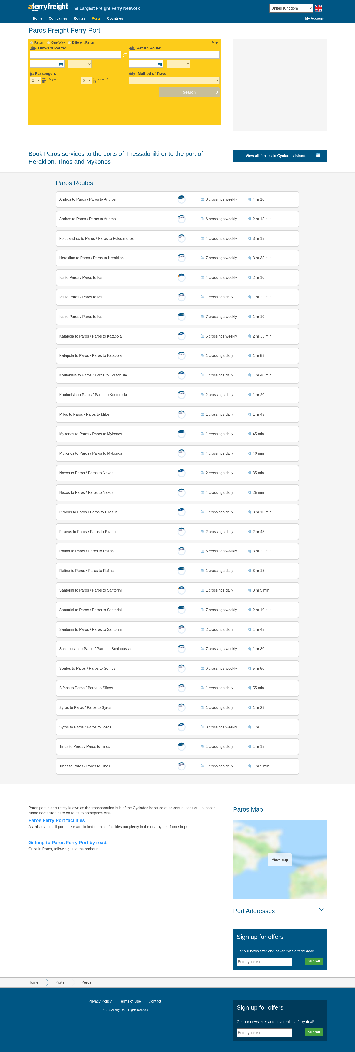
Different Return (83, 42)
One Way (58, 42)
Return (39, 42)
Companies (58, 18)
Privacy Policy (100, 1001)
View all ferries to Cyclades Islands (277, 156)
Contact (154, 1001)
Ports (96, 18)
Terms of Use (130, 1001)
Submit (314, 961)
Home (37, 18)
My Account (314, 18)
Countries (115, 18)
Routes (79, 18)
